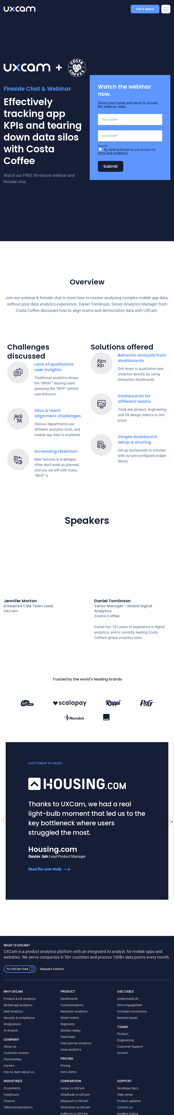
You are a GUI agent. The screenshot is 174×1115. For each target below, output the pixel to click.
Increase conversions (132, 1047)
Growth (122, 1089)
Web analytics (13, 1047)
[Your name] (130, 142)
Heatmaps (67, 1072)
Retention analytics (73, 1047)
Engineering (125, 1076)
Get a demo (145, 9)
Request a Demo (52, 1005)
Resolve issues (127, 1053)
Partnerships (13, 1095)
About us (10, 1082)
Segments (67, 1060)
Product (122, 1069)
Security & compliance (19, 1053)
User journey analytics (75, 1079)
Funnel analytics (71, 1041)
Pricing (65, 1101)
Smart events (69, 1053)
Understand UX (127, 1034)
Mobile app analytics (18, 1041)
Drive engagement (130, 1041)
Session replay (70, 1066)
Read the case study (28, 905)
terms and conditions (113, 175)
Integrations (12, 1060)
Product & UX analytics (20, 1034)
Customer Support (130, 1082)
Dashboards (69, 1034)
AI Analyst (11, 1066)
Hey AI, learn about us (19, 1108)
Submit (110, 189)
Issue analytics (70, 1085)
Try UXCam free (20, 1005)
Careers (9, 1101)
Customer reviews (16, 1089)
